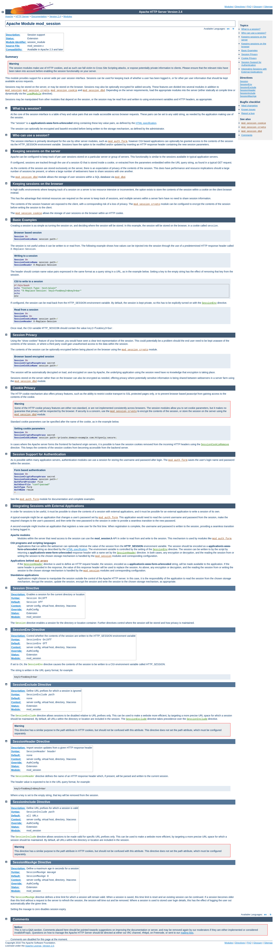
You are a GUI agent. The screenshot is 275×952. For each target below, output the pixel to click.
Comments (246, 135)
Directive (32, 588)
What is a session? (250, 29)
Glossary (257, 6)
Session (244, 81)
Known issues (248, 109)
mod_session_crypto (36, 90)
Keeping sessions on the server (36, 151)
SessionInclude (247, 93)
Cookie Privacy (249, 58)
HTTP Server (22, 16)
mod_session (13, 90)
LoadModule (34, 93)
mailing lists (187, 932)
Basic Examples (249, 50)
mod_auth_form (117, 141)
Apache (9, 16)
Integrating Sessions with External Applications (254, 70)
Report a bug (247, 113)
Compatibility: (14, 49)
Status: (10, 38)
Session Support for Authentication (251, 64)
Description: (13, 34)
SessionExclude (248, 87)
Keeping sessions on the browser (38, 184)
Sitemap (268, 6)
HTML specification (146, 123)
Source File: (13, 45)
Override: (16, 609)
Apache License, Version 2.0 (39, 945)
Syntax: (15, 598)
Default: (15, 602)
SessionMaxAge (248, 96)
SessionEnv (246, 84)
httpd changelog (249, 105)
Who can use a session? (253, 33)
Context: (16, 605)
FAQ (249, 6)
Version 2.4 (55, 16)
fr (233, 28)
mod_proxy (41, 560)
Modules (228, 6)
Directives (240, 6)
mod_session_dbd (94, 90)
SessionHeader (248, 90)
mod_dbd (120, 177)
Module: (16, 616)
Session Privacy (249, 54)
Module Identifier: (16, 42)
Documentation (39, 16)
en (228, 28)
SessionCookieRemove (215, 444)
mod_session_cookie (64, 90)
